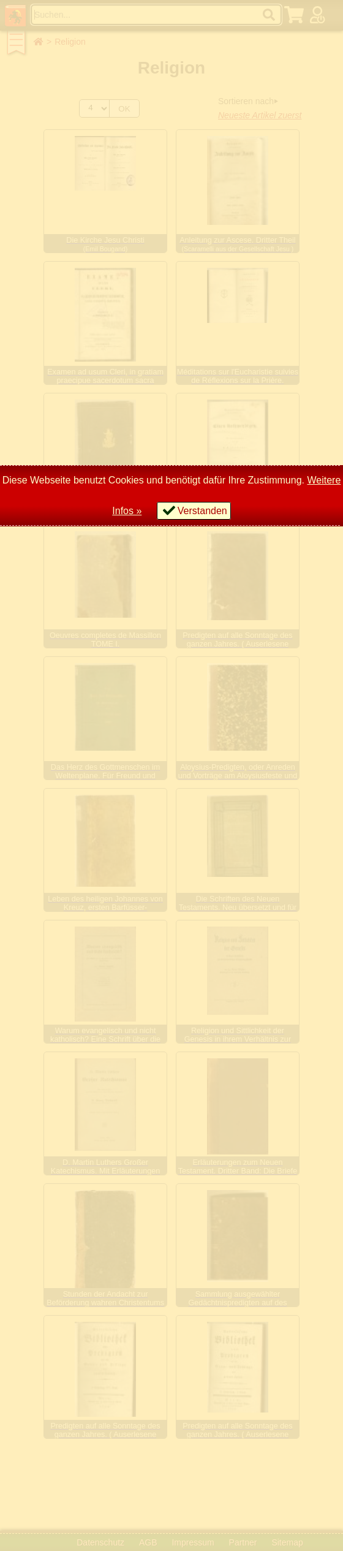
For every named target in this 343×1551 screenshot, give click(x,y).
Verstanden (202, 511)
